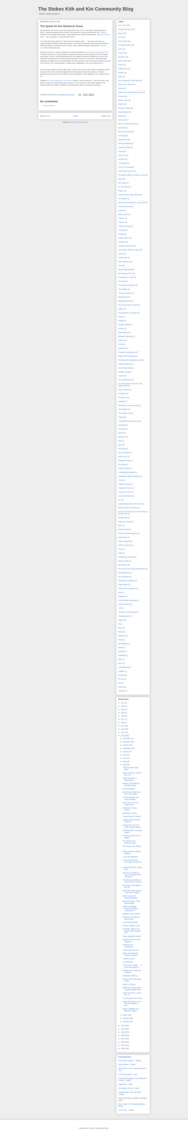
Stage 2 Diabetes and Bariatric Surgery (130, 1010)
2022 (123, 706)
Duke (120, 65)
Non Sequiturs (123, 577)
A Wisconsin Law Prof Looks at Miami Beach (131, 826)
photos (120, 116)
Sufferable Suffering (129, 976)
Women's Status (124, 108)
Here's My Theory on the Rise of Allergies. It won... (131, 1004)
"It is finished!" (127, 962)
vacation (121, 691)
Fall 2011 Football (125, 167)
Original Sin (122, 1084)
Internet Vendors (124, 545)
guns (120, 49)
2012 (123, 736)
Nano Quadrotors (124, 380)
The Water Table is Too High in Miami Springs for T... (131, 931)
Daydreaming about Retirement (130, 504)
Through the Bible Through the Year (131, 175)
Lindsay (121, 1094)
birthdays (121, 437)
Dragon (121, 191)
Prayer (120, 210)
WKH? (120, 433)
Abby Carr (122, 155)
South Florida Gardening (127, 600)
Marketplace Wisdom (126, 557)
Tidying (121, 417)
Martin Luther (123, 100)
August (125, 752)
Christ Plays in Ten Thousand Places (132, 1068)
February (126, 1018)
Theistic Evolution (125, 293)
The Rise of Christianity (127, 612)
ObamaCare (122, 140)
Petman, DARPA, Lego (131, 926)
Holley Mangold (124, 541)
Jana (120, 1070)
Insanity (121, 376)
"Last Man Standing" (130, 922)
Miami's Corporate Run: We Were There (131, 784)
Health (120, 73)
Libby (120, 553)
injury (120, 445)
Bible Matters (123, 332)
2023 (123, 703)
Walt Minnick (123, 297)
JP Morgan (122, 199)
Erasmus (121, 96)
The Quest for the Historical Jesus (129, 842)
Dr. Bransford (123, 187)
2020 (123, 713)
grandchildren (123, 112)
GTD (120, 37)
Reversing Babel (128, 789)
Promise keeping (124, 143)
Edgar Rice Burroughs (126, 356)
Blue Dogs (122, 183)
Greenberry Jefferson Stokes (129, 250)
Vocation (121, 429)
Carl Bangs (122, 163)
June (125, 758)
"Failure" (121, 218)
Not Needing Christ (125, 273)
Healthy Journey (124, 29)
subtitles (121, 671)
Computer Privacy (125, 488)
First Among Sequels (126, 1061)
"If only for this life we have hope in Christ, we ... (132, 862)
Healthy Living (123, 372)
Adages (121, 321)
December (127, 738)
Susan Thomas (124, 604)
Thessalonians (123, 616)
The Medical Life (124, 413)
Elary (120, 525)
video (120, 317)
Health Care (122, 258)
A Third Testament (125, 1074)
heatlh (120, 647)
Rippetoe (121, 596)
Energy (121, 234)
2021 (123, 709)
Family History (123, 238)
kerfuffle (121, 651)
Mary (131, 1084)
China (120, 480)
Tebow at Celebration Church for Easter (130, 954)
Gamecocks (122, 537)
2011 (123, 1026)
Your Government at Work (128, 305)
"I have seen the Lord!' (130, 950)
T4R (119, 608)
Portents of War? (128, 959)
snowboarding (123, 667)
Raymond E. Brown (125, 84)
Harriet (120, 254)
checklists (122, 636)
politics (120, 309)
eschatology (122, 644)
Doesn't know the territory (127, 508)
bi (119, 624)
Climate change (124, 484)
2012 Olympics (123, 453)
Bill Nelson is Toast (129, 813)
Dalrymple (122, 348)
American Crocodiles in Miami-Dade (131, 918)
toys (119, 683)
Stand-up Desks (124, 147)
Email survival (123, 529)
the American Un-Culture (127, 313)
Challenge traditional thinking (129, 476)
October (126, 745)
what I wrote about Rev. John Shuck (58, 80)
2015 (123, 726)
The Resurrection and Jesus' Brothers (130, 798)
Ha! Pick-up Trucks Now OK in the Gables (131, 793)
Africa (120, 179)
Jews (120, 549)
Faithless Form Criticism (131, 914)
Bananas (121, 57)
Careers (121, 340)
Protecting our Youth (125, 277)
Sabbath (121, 401)
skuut (120, 663)
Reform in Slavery (129, 984)
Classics (121, 222)
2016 (123, 723)
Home (75, 116)
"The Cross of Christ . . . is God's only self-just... (132, 966)
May (124, 761)
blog (119, 441)
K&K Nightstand (124, 1057)
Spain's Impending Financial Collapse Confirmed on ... (130, 909)
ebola (120, 640)
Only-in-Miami (123, 390)
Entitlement (122, 69)
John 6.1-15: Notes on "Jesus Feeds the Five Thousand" (131, 875)
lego (119, 77)
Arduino (121, 329)
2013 (123, 732)
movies (121, 151)
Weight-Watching (124, 301)
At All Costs (122, 1110)
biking (120, 632)
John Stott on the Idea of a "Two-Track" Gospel (132, 892)
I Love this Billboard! (130, 857)
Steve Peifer (122, 61)
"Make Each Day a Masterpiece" (129, 779)
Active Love (122, 456)
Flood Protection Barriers (127, 533)
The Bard (121, 281)
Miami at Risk (123, 561)
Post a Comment (49, 105)
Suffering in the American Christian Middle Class (131, 989)
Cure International (125, 496)
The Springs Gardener (126, 285)
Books (120, 33)
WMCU (121, 104)
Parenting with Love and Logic (129, 1092)
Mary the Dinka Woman (127, 124)
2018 (123, 716)
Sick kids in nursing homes (128, 405)
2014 (123, 729)
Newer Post (45, 116)
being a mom (123, 214)
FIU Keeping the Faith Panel (128, 81)
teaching (121, 675)
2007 (123, 1039)
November (127, 742)
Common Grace (124, 226)
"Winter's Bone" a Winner (131, 816)
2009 (123, 1032)
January (126, 1021)
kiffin (120, 659)
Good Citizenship (124, 368)
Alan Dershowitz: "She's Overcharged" (131, 902)
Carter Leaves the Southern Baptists (130, 897)
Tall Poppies (122, 409)
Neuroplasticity (123, 573)
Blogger (105, 1128)
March (125, 1015)
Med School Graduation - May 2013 (131, 202)
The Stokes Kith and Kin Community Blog (85, 9)
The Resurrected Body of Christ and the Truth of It (132, 881)
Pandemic (122, 393)
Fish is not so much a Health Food (130, 804)
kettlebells (122, 655)
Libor (120, 266)
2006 (123, 1042)
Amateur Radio (123, 325)
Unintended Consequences (128, 421)
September (127, 748)
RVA (120, 592)
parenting (121, 128)
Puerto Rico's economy (127, 588)
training (121, 687)
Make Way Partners (125, 171)
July (124, 755)
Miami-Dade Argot (125, 269)
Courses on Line (124, 492)
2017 (123, 719)
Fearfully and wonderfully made (130, 360)
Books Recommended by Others (130, 92)
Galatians (121, 242)
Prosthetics (122, 397)
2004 (123, 1048)
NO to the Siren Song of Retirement (131, 569)
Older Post (106, 116)
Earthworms (122, 518)
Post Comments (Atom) (80, 122)
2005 (123, 1045)
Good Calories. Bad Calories (129, 195)
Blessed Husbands (125, 336)
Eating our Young (124, 522)
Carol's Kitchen (124, 468)
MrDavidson (122, 565)
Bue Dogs (122, 464)
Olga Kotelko (123, 584)
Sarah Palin (122, 41)
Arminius (121, 159)
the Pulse (121, 449)
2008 (123, 1035)
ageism (121, 620)
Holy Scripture (123, 1064)
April (125, 765)
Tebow (120, 88)
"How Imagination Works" (131, 936)
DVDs (120, 344)
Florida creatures (124, 364)
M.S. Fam (122, 25)
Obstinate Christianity (126, 581)
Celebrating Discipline (126, 472)
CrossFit (121, 230)
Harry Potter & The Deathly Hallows (131, 1104)
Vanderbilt (122, 425)
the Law (121, 679)
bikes (120, 628)
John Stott (122, 120)
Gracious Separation (126, 246)
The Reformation (124, 45)
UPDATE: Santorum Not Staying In (131, 940)
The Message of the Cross (132, 998)
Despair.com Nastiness (126, 352)
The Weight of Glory (125, 1088)
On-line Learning (124, 206)
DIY (119, 500)
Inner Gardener (124, 262)
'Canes (120, 53)
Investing (121, 136)
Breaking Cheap (124, 460)
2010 (123, 1029)
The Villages (123, 289)
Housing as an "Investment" (128, 946)
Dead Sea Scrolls (124, 132)
